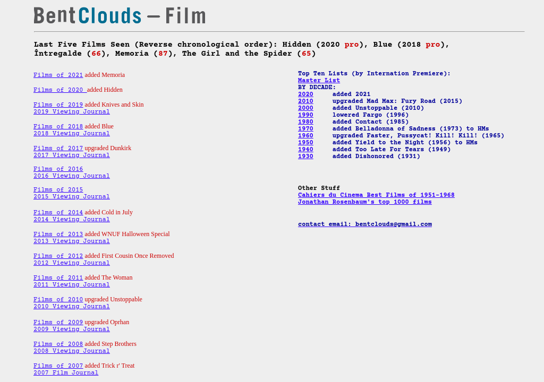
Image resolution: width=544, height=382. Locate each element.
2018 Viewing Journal (71, 134)
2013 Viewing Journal (71, 241)
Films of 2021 (58, 75)
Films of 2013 (58, 234)
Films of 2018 (58, 127)
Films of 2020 (60, 90)
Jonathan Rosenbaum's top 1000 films (365, 202)
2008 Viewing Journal (71, 351)
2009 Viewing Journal (71, 329)
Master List (319, 80)
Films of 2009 (58, 322)
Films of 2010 (58, 300)
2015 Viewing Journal (71, 197)
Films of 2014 (58, 213)
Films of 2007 (58, 366)
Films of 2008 (58, 344)
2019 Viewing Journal (71, 112)
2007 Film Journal (65, 373)
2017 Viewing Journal (71, 155)
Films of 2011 (58, 278)
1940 (305, 149)
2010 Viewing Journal (71, 306)
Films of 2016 (58, 169)
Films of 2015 (58, 190)
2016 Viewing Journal (71, 176)
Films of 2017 (58, 148)
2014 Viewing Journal (71, 219)
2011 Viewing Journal (71, 285)
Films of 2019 (58, 105)
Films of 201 (56, 256)
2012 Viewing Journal (71, 263)
